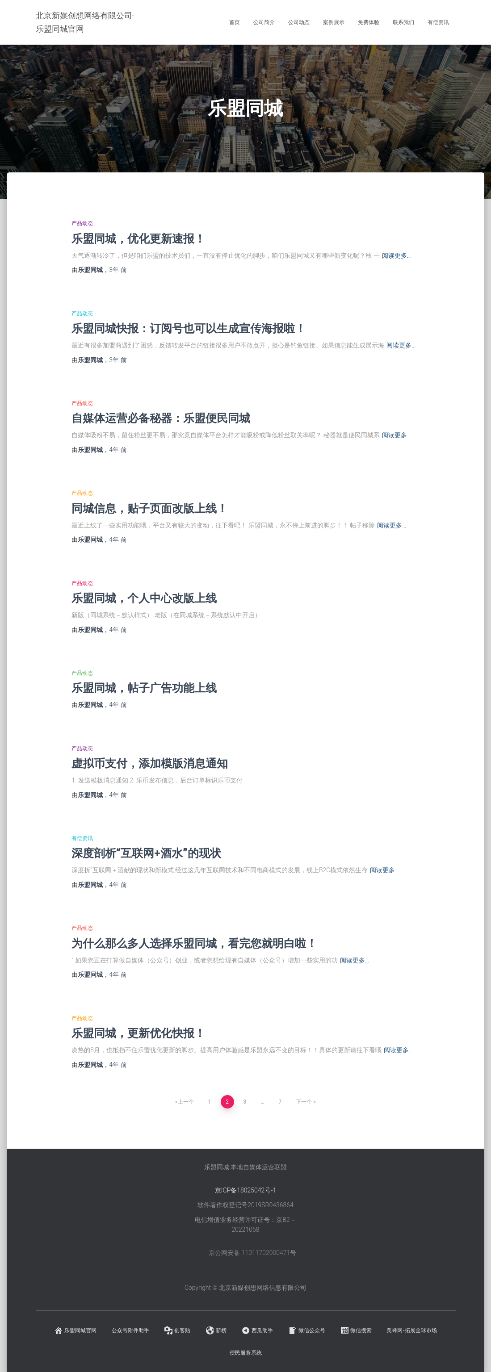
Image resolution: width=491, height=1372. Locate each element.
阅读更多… (396, 255)
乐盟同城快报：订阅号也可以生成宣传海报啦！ (188, 328)
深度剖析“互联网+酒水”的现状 (146, 852)
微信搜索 (356, 1330)
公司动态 (299, 22)
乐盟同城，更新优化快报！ (138, 1032)
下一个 (304, 1102)
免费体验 (368, 22)
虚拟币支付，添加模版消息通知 (149, 763)
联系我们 (403, 22)
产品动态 (82, 223)
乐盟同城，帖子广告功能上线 (144, 687)
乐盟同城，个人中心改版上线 (144, 597)
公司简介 (264, 22)
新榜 (216, 1330)
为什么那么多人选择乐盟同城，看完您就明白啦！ (194, 943)
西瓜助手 (257, 1330)
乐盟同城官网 (75, 1330)
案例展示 (333, 22)
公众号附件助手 (130, 1330)
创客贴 (177, 1330)
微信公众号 (306, 1330)
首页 (234, 22)
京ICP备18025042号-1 (245, 1190)
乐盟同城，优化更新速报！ (138, 238)
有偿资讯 (438, 22)
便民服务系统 (246, 1353)
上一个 (186, 1102)
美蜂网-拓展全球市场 (411, 1330)
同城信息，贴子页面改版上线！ (149, 508)
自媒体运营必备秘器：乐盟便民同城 (160, 417)
